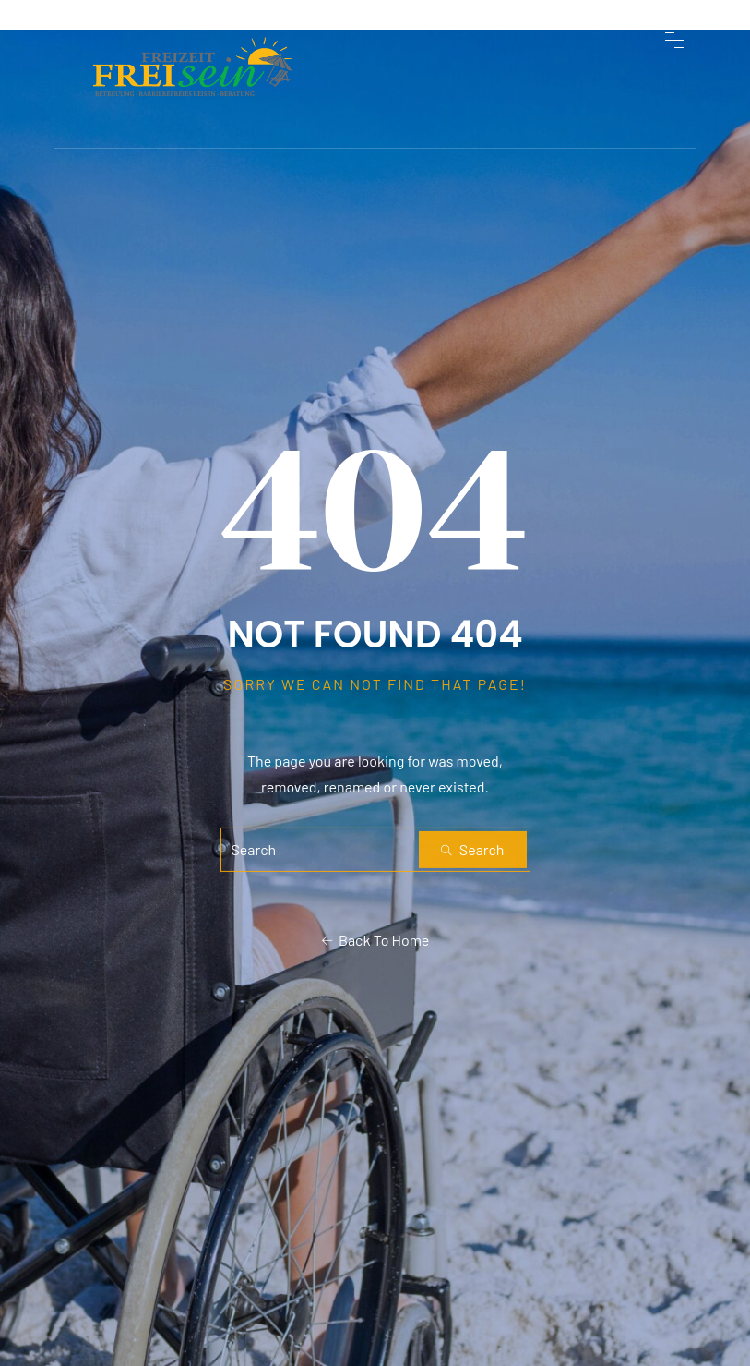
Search (473, 849)
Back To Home (375, 940)
